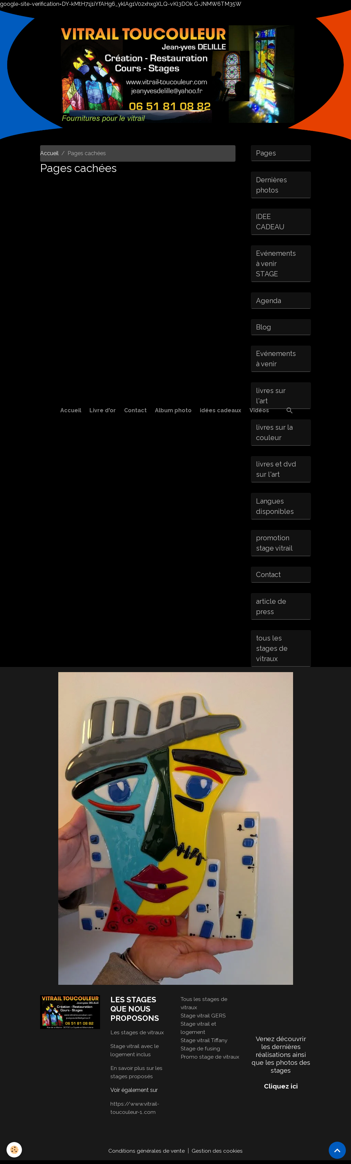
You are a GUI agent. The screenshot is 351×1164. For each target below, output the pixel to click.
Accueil (70, 410)
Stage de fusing (200, 1052)
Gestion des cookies (217, 1154)
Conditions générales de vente (146, 1154)
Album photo (173, 410)
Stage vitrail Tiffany (205, 1043)
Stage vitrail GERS (204, 1019)
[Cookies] (14, 1149)
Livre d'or (102, 410)
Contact (135, 410)
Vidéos (259, 410)
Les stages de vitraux (137, 1036)
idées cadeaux (220, 410)
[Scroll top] (337, 1150)
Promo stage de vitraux (210, 1060)
